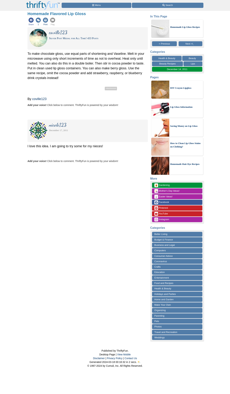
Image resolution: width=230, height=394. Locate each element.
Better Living (160, 234)
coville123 (39, 99)
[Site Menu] (96, 5)
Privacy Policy (114, 358)
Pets (156, 321)
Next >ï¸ (190, 43)
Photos (158, 326)
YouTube (161, 214)
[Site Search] (167, 5)
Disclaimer (99, 358)
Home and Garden (164, 299)
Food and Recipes (163, 283)
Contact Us (131, 358)
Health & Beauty (166, 58)
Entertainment (161, 277)
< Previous (164, 43)
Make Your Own (162, 304)
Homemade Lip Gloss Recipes (185, 27)
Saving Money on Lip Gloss (183, 126)
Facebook (161, 202)
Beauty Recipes (167, 63)
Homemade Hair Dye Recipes (184, 164)
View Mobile (124, 354)
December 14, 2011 (177, 69)
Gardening (162, 185)
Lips (193, 63)
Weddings (159, 337)
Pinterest (161, 208)
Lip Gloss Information (181, 107)
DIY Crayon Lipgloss (180, 88)
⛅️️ (139, 362)
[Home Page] (43, 2)
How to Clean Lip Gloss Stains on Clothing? (185, 145)
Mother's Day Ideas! (167, 191)
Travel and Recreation (165, 332)
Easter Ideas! (163, 197)
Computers (160, 250)
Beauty (192, 58)
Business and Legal (164, 245)
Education (159, 272)
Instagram (161, 219)
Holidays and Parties (165, 294)
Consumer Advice (163, 256)
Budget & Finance (163, 239)
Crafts (157, 266)
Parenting (159, 315)
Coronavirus (160, 261)
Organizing (160, 310)
